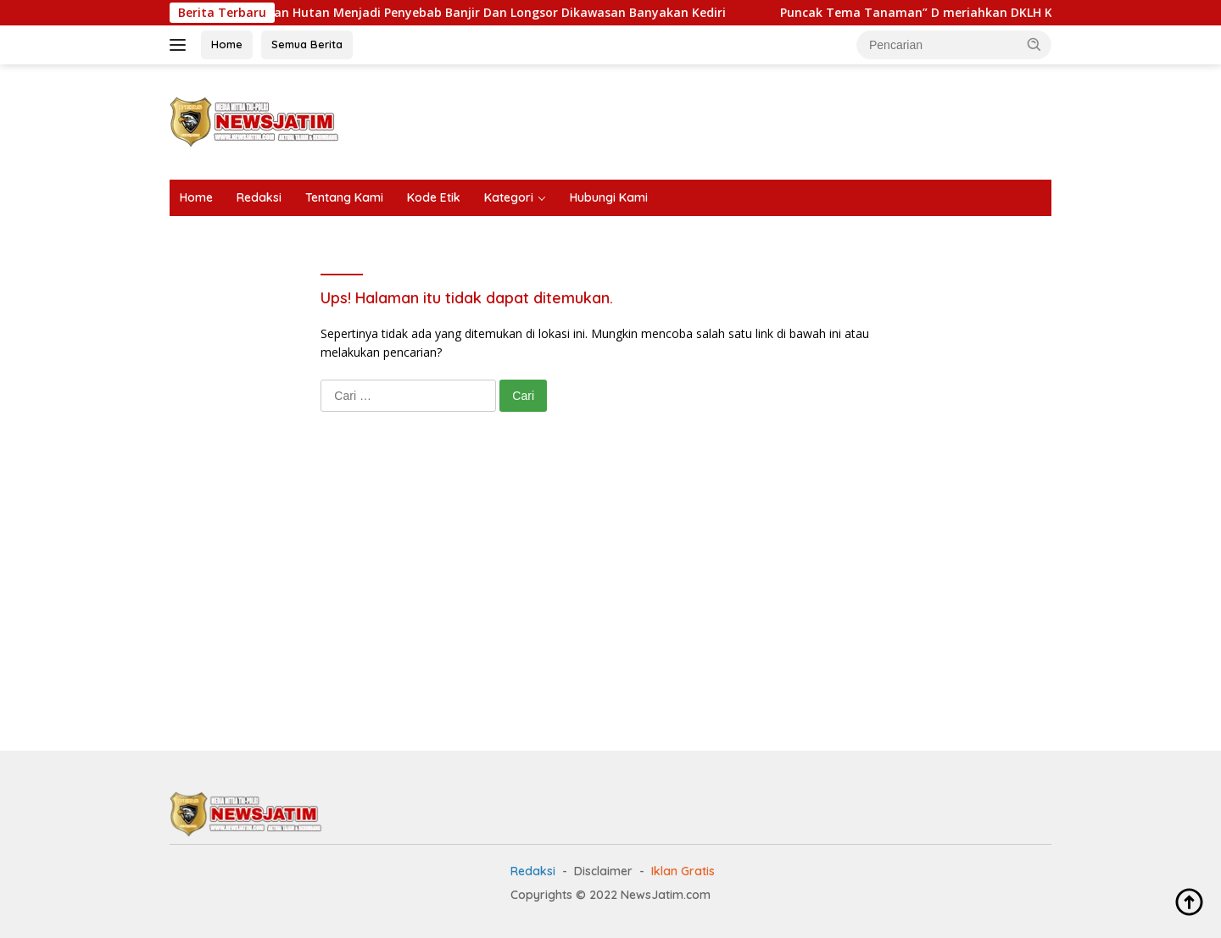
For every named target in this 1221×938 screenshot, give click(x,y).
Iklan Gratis (683, 871)
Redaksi (259, 197)
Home (227, 44)
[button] (1034, 44)
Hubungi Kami (609, 197)
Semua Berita (307, 44)
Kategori (508, 197)
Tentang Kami (344, 197)
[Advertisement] (742, 119)
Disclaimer (603, 871)
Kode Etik (433, 197)
